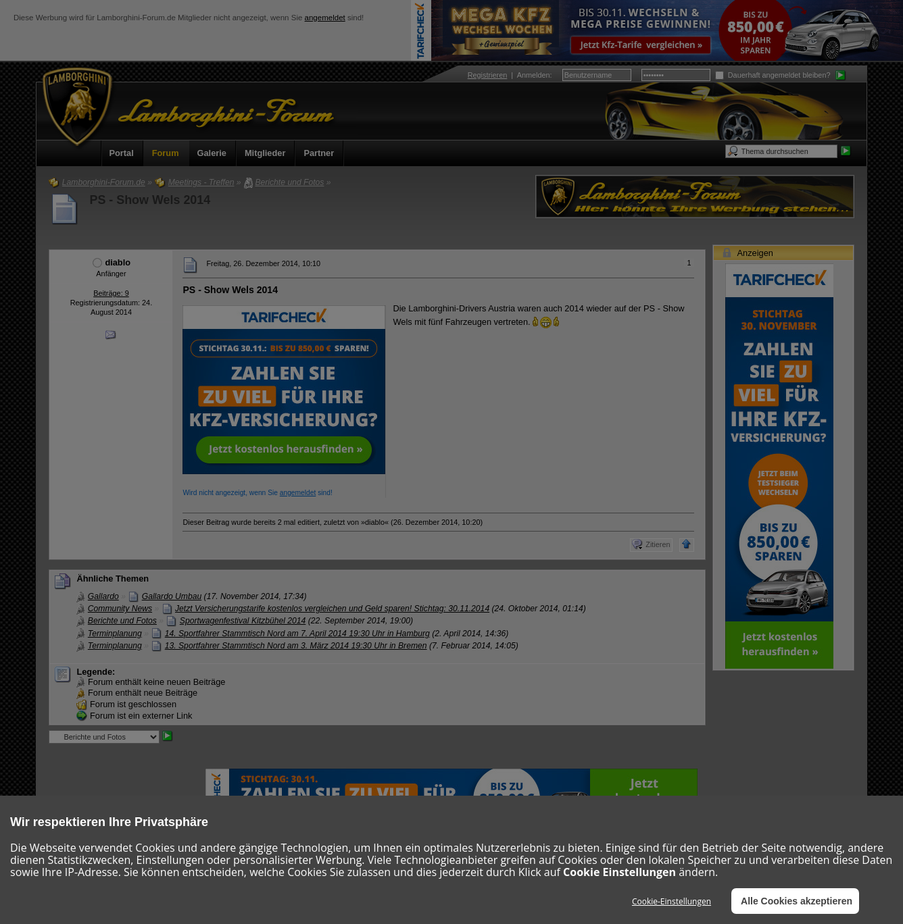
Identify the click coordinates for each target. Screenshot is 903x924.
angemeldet (325, 18)
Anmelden (533, 75)
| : (510, 75)
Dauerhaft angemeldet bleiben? (773, 75)
